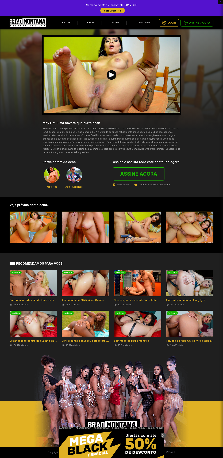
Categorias (142, 22)
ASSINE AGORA (138, 174)
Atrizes (114, 22)
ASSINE (197, 23)
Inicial (66, 22)
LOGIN (169, 23)
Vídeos (90, 22)
